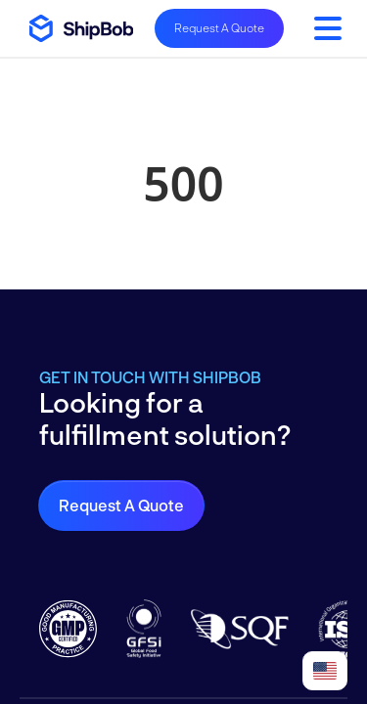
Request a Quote (121, 505)
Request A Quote (219, 27)
